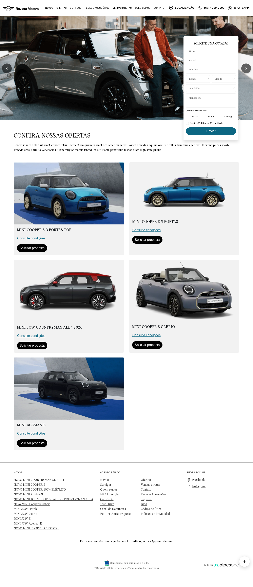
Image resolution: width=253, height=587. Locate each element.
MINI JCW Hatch (25, 509)
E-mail (211, 116)
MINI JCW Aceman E (28, 523)
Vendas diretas (122, 8)
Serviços (75, 8)
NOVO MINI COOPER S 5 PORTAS (36, 528)
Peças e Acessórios (153, 494)
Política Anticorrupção (115, 514)
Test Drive (107, 504)
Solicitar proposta (32, 248)
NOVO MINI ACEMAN (28, 494)
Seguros (146, 499)
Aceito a (206, 123)
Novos (49, 8)
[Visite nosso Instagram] (213, 486)
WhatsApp (228, 116)
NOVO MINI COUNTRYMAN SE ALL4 (39, 480)
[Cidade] (224, 79)
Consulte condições (31, 238)
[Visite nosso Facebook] (213, 480)
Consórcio (107, 499)
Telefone (194, 116)
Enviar (210, 131)
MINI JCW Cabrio (25, 514)
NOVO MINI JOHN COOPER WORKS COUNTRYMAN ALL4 (53, 499)
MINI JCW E (22, 518)
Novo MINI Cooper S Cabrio (32, 504)
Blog (144, 504)
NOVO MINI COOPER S (29, 485)
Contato (159, 8)
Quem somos (142, 8)
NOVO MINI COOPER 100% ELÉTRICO (40, 489)
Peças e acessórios (97, 8)
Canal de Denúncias (113, 509)
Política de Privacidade (156, 514)
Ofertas (61, 8)
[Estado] (198, 79)
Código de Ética (151, 509)
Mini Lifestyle (109, 494)
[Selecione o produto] (211, 88)
